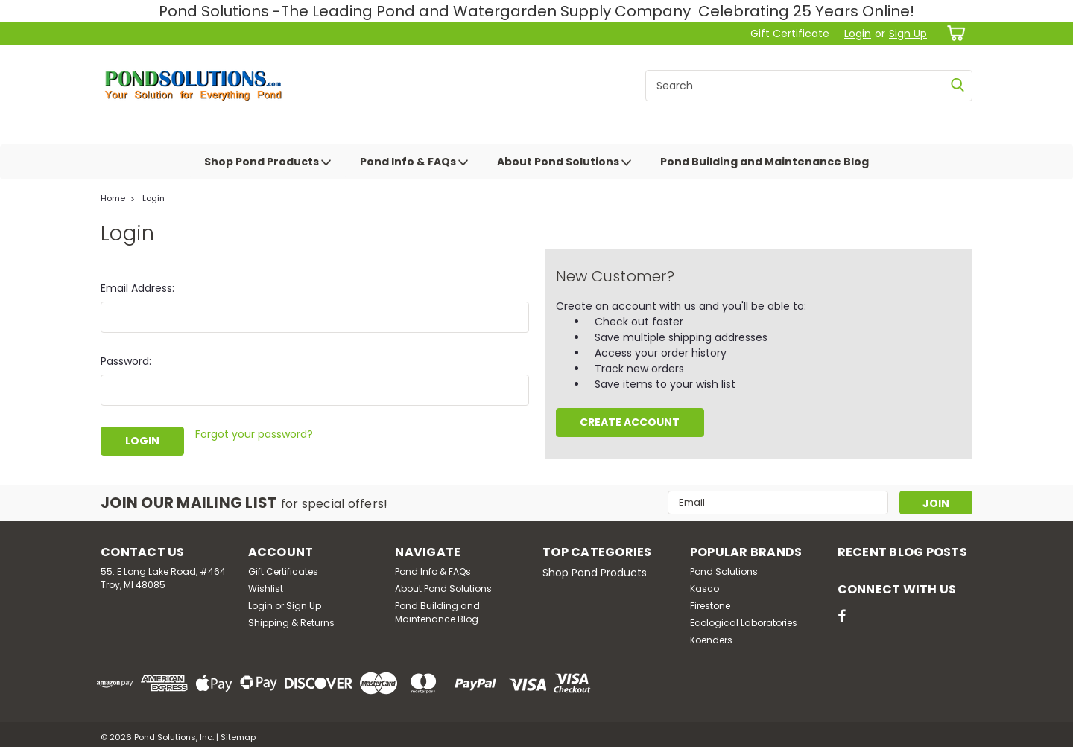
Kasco (704, 588)
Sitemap (238, 737)
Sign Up (908, 33)
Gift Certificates (283, 571)
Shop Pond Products (267, 162)
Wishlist (265, 588)
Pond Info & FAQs (414, 162)
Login (857, 33)
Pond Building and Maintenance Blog (764, 161)
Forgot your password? (254, 434)
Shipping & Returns (291, 622)
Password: (126, 361)
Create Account (630, 422)
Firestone (710, 605)
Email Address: (137, 288)
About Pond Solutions (564, 162)
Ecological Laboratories (743, 622)
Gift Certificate (789, 33)
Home (113, 198)
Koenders (711, 640)
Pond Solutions (724, 571)
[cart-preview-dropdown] (953, 33)
